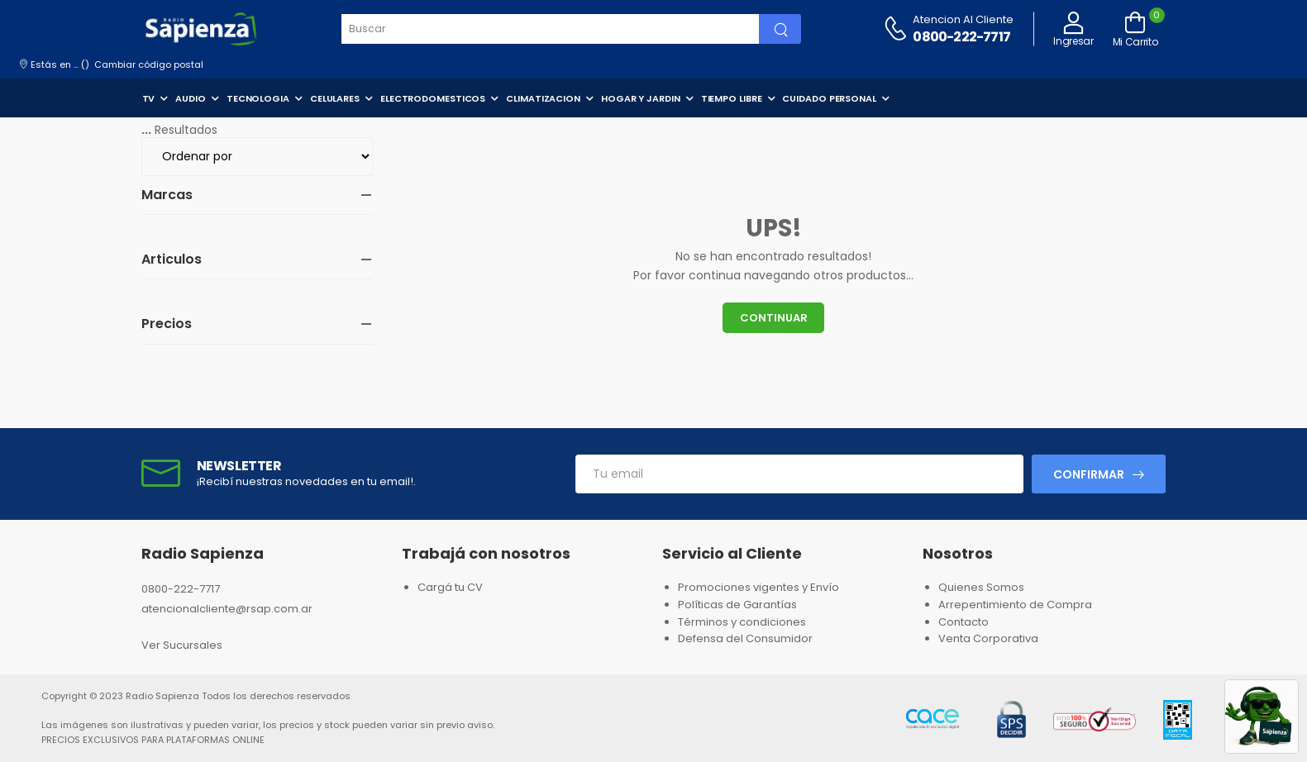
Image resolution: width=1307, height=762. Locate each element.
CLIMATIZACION (543, 98)
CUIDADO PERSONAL (828, 98)
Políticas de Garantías (737, 604)
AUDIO (190, 98)
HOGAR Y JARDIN (640, 98)
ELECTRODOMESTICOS (432, 98)
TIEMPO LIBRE (731, 98)
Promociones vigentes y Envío (758, 587)
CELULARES (335, 98)
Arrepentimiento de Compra (1015, 604)
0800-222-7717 (961, 36)
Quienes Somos (981, 587)
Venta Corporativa (988, 638)
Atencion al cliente (963, 19)
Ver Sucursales (181, 645)
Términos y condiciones (742, 622)
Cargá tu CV (450, 587)
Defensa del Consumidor (745, 638)
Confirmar (1088, 474)
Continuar (774, 318)
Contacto (963, 622)
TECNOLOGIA (258, 98)
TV (148, 98)
